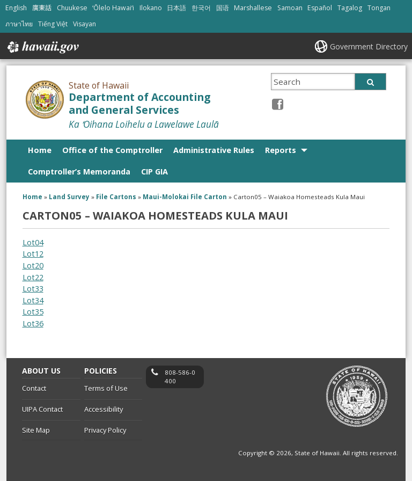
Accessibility (103, 409)
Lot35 (33, 312)
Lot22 (33, 277)
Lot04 (33, 242)
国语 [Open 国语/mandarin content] (222, 7)
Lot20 (33, 265)
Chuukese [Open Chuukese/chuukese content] (72, 7)
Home (40, 150)
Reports (280, 150)
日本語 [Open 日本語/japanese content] (176, 7)
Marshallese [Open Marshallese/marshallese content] (253, 7)
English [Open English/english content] (16, 7)
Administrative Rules (213, 150)
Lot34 (33, 300)
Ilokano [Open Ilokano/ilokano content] (150, 7)
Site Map (36, 430)
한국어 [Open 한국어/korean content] (201, 7)
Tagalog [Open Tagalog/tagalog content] (349, 7)
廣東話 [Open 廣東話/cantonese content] (42, 7)
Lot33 (33, 288)
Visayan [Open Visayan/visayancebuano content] (84, 23)
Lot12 (33, 254)
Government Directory (369, 46)
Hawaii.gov (42, 47)
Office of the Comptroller (112, 150)
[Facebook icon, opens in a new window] (277, 104)
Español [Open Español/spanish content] (319, 7)
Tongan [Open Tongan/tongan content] (379, 7)
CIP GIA (154, 171)
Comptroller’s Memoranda (79, 171)
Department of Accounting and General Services (139, 104)
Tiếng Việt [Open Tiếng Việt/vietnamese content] (53, 23)
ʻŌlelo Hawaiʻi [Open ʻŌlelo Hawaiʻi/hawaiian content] (113, 7)
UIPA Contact (42, 409)
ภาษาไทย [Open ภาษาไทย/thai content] (19, 23)
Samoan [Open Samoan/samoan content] (290, 7)
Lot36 (33, 323)
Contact (34, 388)
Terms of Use (106, 388)
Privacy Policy (105, 430)
